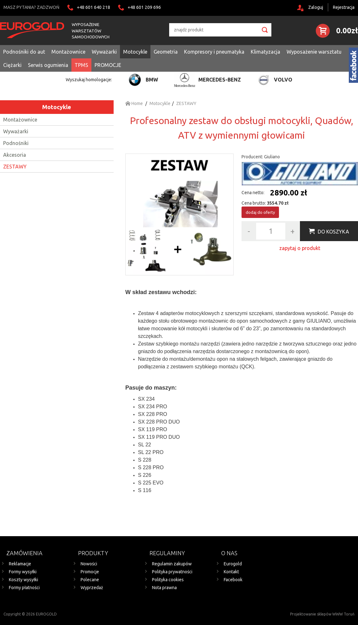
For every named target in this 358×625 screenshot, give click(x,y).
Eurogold (233, 563)
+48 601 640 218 (93, 7)
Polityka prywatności (172, 571)
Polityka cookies (168, 579)
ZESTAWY (15, 166)
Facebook (233, 579)
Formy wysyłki (22, 571)
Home (134, 103)
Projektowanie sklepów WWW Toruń (322, 614)
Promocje (90, 571)
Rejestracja (344, 7)
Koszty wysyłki (23, 579)
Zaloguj (315, 7)
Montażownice (20, 119)
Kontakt (231, 571)
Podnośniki (16, 143)
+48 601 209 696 (144, 7)
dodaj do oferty (260, 212)
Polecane (90, 579)
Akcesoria (14, 155)
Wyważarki (15, 131)
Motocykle (56, 107)
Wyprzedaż (92, 587)
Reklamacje (20, 563)
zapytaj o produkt (299, 248)
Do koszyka (333, 231)
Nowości (89, 563)
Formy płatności (24, 587)
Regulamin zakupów (172, 563)
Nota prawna (164, 587)
